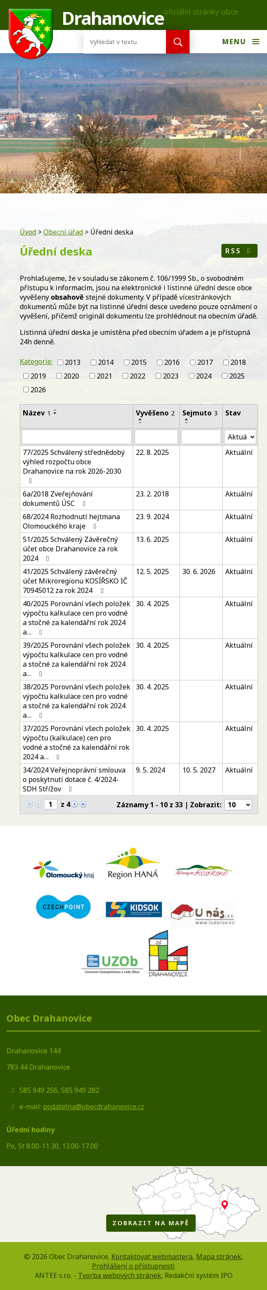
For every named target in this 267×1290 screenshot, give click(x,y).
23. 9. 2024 (152, 516)
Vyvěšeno (155, 413)
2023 (170, 376)
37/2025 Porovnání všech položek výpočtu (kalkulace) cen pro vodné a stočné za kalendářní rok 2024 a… (76, 742)
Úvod (28, 232)
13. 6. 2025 (152, 539)
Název (37, 413)
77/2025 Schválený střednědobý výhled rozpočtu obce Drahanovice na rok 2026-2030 (74, 466)
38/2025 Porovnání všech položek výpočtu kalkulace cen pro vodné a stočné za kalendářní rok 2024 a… (76, 701)
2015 (139, 362)
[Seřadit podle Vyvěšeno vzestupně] (140, 419)
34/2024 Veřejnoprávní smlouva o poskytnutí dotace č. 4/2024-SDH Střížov (74, 779)
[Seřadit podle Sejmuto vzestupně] (187, 419)
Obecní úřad (63, 232)
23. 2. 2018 (152, 494)
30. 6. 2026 (198, 571)
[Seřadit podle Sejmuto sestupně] (187, 422)
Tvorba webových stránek (119, 1275)
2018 (238, 362)
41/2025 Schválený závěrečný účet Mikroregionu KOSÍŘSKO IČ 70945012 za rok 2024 (75, 581)
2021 (104, 376)
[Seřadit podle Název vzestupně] (55, 410)
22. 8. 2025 (152, 452)
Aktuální (239, 452)
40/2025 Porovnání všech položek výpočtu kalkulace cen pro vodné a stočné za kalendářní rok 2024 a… (76, 618)
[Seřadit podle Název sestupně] (55, 413)
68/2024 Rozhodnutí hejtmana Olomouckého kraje (71, 521)
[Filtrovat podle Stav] (240, 437)
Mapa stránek (218, 1256)
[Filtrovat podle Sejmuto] (201, 437)
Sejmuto (200, 413)
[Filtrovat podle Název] (76, 437)
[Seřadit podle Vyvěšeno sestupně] (140, 422)
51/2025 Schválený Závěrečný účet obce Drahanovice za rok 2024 (70, 549)
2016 (172, 362)
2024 (204, 376)
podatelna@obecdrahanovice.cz (93, 1106)
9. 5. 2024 (150, 770)
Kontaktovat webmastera (152, 1256)
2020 (71, 376)
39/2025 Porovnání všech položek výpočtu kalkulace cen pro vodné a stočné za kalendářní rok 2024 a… (76, 659)
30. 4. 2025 (152, 603)
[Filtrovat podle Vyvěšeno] (156, 437)
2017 (205, 362)
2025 (237, 376)
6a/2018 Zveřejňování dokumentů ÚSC (58, 498)
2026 (38, 389)
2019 (38, 376)
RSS (239, 251)
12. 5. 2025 (152, 571)
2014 (106, 362)
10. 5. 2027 (198, 770)
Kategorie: (36, 361)
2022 (137, 376)
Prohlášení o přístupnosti (133, 1266)
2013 (72, 362)
